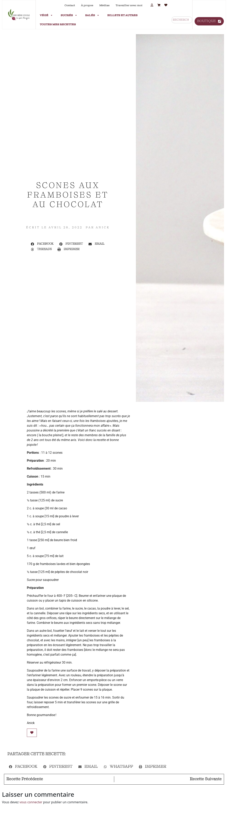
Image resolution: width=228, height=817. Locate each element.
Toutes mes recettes (58, 24)
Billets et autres (122, 15)
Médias (104, 5)
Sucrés (69, 15)
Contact (69, 5)
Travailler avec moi (129, 5)
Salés (92, 15)
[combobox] (181, 19)
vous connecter (30, 802)
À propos (87, 5)
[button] (42, 244)
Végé (46, 15)
